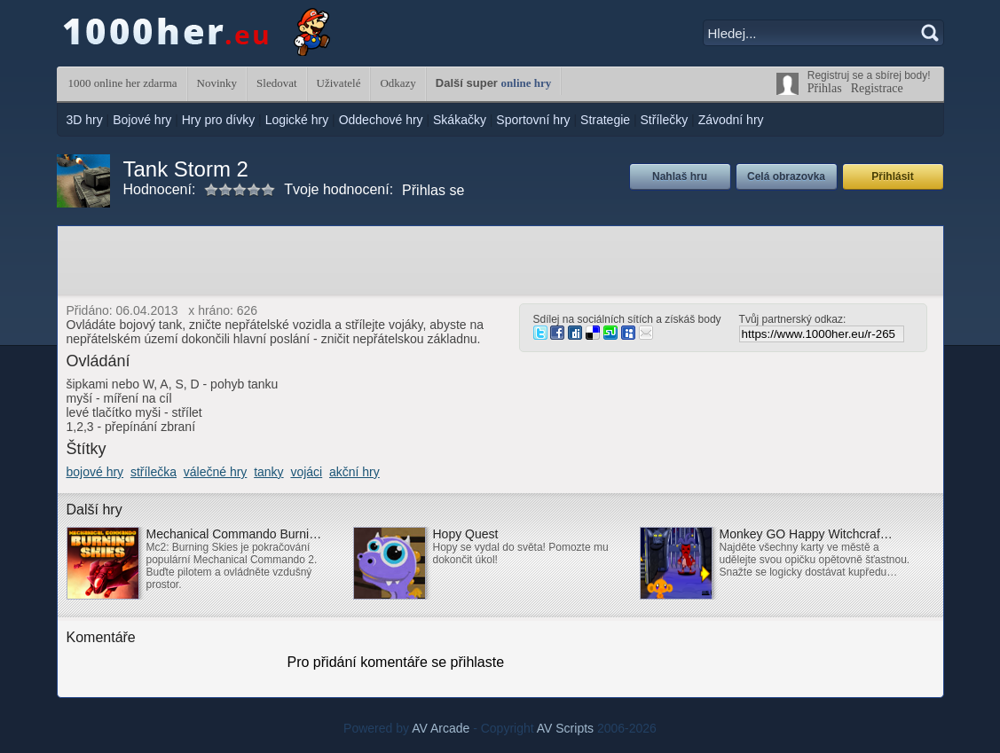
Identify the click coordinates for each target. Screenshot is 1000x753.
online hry (526, 83)
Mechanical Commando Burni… (234, 534)
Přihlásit (892, 176)
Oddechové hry (381, 120)
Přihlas (824, 88)
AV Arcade (440, 728)
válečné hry (216, 472)
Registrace (877, 88)
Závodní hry (731, 120)
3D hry (85, 120)
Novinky (217, 83)
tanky (268, 472)
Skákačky (459, 120)
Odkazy (397, 83)
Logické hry (297, 120)
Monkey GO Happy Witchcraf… (806, 534)
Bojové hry (142, 120)
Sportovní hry (533, 120)
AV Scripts (565, 728)
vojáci (306, 472)
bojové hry (95, 472)
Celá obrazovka (786, 176)
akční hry (354, 472)
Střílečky (665, 120)
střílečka (153, 472)
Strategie (605, 120)
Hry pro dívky (218, 120)
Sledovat (276, 83)
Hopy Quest (466, 534)
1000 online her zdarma (122, 83)
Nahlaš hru (679, 176)
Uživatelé (339, 83)
